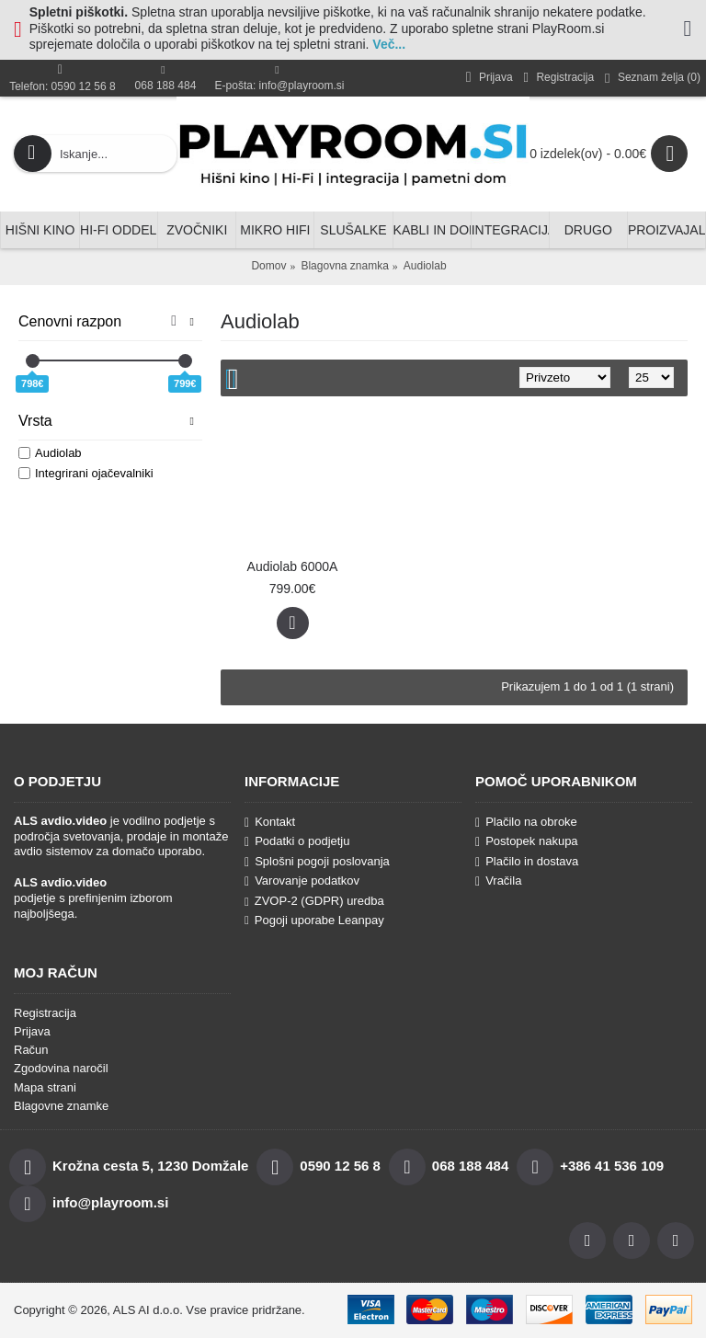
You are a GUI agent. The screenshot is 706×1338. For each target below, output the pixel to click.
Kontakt (270, 822)
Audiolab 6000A (292, 566)
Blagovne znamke (61, 1106)
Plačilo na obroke (526, 822)
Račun (31, 1050)
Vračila (498, 881)
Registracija (45, 1013)
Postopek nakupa (526, 841)
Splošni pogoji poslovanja (317, 861)
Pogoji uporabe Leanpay (314, 920)
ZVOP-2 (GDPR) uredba (314, 901)
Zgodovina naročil (61, 1068)
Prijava (32, 1031)
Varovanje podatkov (302, 881)
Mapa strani (45, 1087)
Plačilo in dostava (526, 861)
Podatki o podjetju (297, 841)
